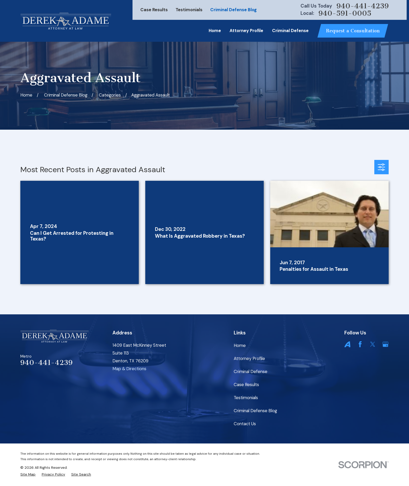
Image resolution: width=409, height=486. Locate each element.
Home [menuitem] (215, 30)
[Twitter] (373, 344)
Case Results (154, 10)
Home (240, 345)
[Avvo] (347, 344)
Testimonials (189, 10)
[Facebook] (360, 344)
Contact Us (245, 424)
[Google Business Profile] (385, 344)
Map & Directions (129, 368)
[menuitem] (27, 474)
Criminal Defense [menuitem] (290, 30)
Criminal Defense (250, 371)
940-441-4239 (362, 6)
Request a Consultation (353, 31)
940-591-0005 (344, 13)
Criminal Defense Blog (233, 10)
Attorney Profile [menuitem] (246, 30)
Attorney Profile (249, 358)
